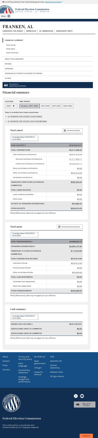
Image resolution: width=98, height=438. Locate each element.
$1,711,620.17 (75, 159)
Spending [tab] (9, 69)
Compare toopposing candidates (17, 85)
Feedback (86, 436)
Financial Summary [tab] (14, 40)
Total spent (10, 49)
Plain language (22, 364)
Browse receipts (73, 130)
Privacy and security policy (25, 358)
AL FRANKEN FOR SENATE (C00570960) (25, 116)
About (5, 357)
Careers (6, 361)
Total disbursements (21, 241)
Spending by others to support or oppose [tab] (23, 74)
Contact (6, 370)
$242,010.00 (76, 173)
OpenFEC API (56, 361)
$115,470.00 (76, 251)
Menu (3, 16)
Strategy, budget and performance (24, 379)
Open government (40, 362)
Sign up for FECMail (86, 404)
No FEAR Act (39, 357)
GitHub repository (55, 366)
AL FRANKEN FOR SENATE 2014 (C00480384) (27, 121)
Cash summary (12, 53)
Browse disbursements (71, 227)
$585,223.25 (76, 182)
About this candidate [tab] (14, 59)
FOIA (52, 357)
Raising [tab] (8, 64)
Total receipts (17, 145)
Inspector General (38, 373)
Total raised (10, 45)
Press (5, 365)
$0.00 (79, 168)
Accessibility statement (24, 371)
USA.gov (38, 368)
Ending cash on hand (21, 324)
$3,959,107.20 (75, 246)
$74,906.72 (77, 204)
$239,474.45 (76, 208)
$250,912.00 (76, 263)
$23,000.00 (77, 272)
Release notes (56, 372)
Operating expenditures (22, 246)
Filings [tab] (8, 78)
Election (9, 101)
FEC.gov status (57, 376)
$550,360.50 (76, 291)
